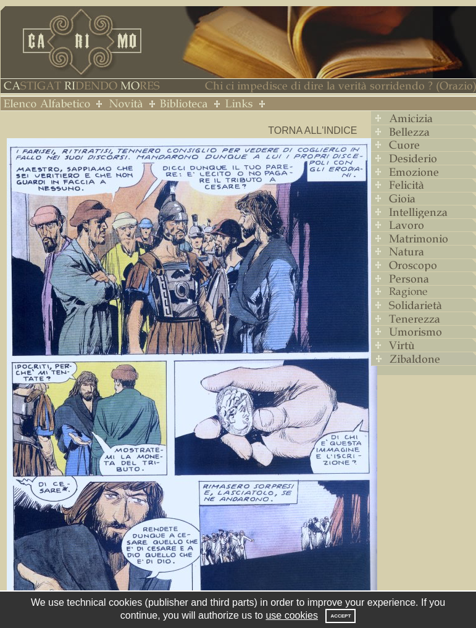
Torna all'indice (312, 130)
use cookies (291, 615)
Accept (340, 616)
